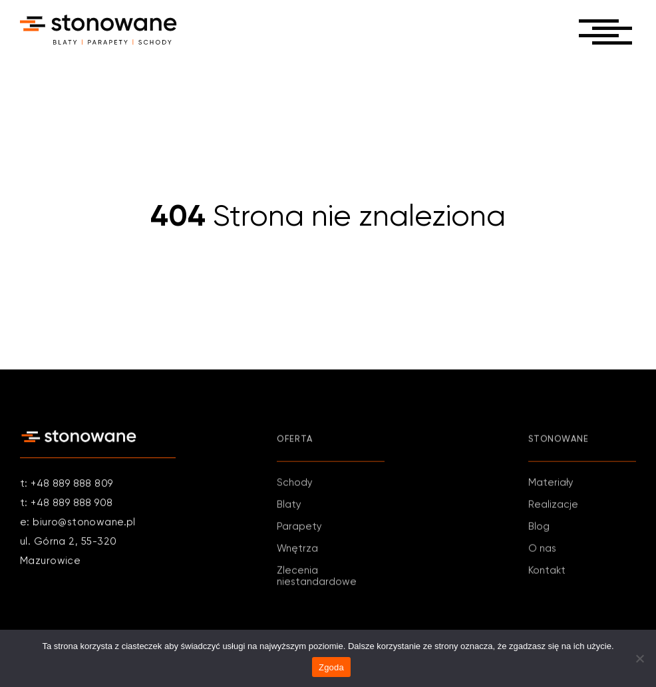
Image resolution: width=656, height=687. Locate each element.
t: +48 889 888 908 (66, 504)
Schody (295, 487)
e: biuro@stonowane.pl (78, 524)
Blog (539, 531)
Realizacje (553, 509)
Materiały (551, 487)
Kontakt (547, 575)
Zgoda (331, 667)
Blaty (289, 509)
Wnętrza (297, 553)
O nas (542, 553)
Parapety (299, 531)
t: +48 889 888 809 (66, 485)
